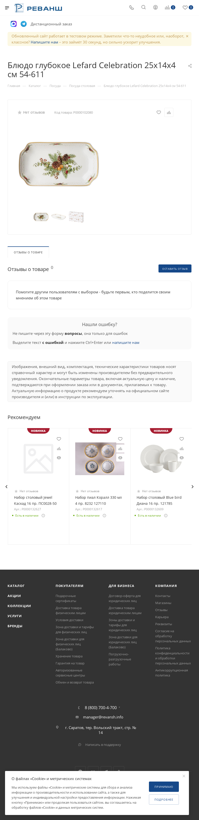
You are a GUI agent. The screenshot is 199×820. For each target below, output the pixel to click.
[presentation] (6, 487)
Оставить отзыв (175, 268)
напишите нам (125, 342)
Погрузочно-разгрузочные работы (120, 659)
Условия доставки (69, 620)
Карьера (162, 617)
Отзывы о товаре (28, 252)
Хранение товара (69, 656)
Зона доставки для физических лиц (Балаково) (70, 644)
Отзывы (161, 610)
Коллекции (19, 606)
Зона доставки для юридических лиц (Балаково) (123, 642)
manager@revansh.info (103, 716)
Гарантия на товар (70, 663)
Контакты (162, 596)
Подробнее (163, 799)
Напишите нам (44, 41)
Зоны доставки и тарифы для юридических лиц (123, 625)
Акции (14, 596)
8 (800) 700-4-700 (101, 708)
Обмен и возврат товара (75, 682)
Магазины (163, 603)
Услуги (15, 616)
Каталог (16, 585)
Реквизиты (163, 624)
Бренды (15, 626)
